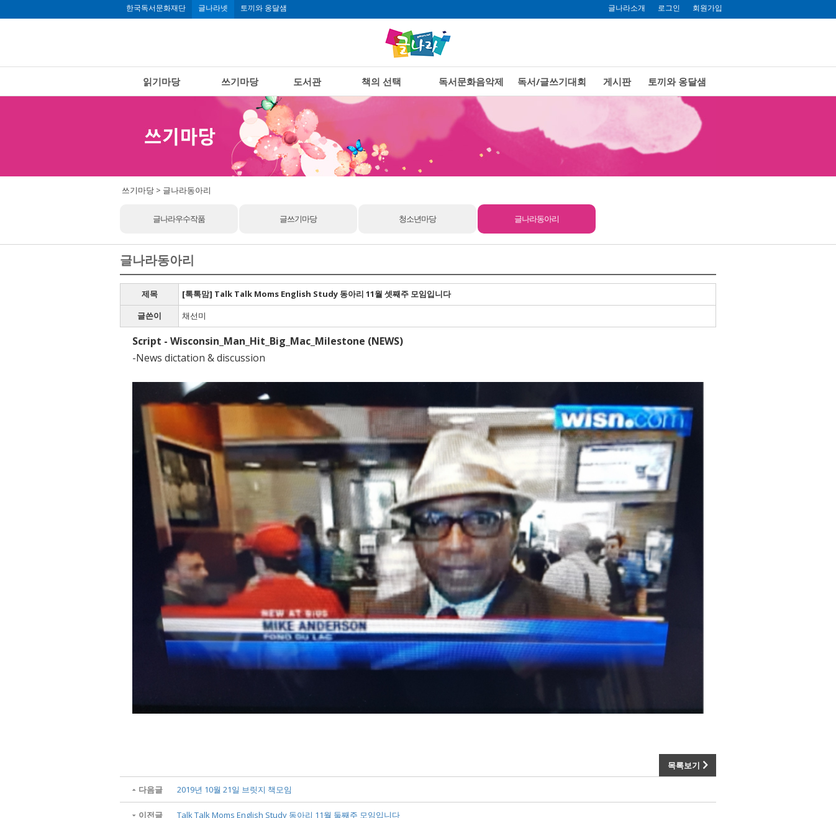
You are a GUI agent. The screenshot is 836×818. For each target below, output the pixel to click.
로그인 (669, 8)
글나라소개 (626, 8)
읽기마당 (161, 81)
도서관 (307, 81)
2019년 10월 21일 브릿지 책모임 (234, 789)
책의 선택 (381, 81)
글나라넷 (213, 8)
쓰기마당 (239, 81)
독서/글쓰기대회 (551, 81)
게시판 (617, 81)
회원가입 (707, 8)
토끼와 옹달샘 (263, 8)
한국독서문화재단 (156, 8)
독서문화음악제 (471, 81)
